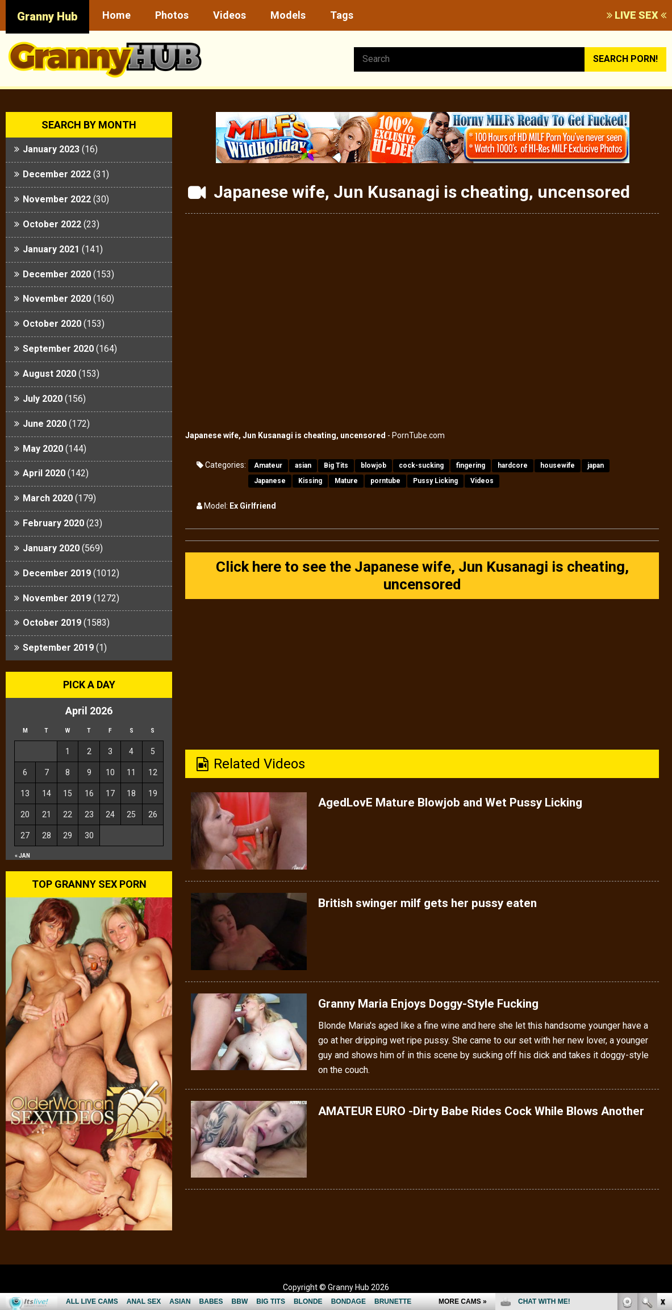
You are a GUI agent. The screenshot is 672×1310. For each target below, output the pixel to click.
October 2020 (52, 323)
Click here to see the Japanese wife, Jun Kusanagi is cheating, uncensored (422, 578)
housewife (557, 465)
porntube (385, 481)
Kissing (310, 481)
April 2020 (44, 473)
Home (116, 15)
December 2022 (57, 174)
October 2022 (52, 224)
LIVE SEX (636, 15)
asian (303, 465)
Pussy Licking (435, 481)
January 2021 (51, 249)
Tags (341, 15)
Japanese (270, 481)
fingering (470, 465)
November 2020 (57, 298)
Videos (229, 15)
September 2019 (58, 647)
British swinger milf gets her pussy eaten (444, 908)
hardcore (513, 465)
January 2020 (51, 548)
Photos (172, 15)
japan (595, 465)
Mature (346, 481)
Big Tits (336, 465)
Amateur (268, 465)
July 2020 (42, 398)
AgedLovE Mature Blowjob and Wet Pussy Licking (472, 808)
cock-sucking (421, 465)
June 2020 (44, 423)
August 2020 (49, 373)
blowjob (373, 465)
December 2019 (57, 573)
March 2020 (48, 498)
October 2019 (52, 622)
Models (288, 15)
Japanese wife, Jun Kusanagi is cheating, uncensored (285, 435)
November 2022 (57, 199)
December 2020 (57, 274)
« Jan (22, 855)
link (662, 1132)
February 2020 (53, 523)
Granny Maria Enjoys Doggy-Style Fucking (447, 1008)
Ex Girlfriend (252, 505)
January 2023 (51, 149)
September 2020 (58, 348)
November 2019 (57, 598)
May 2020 (43, 448)
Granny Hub (47, 16)
